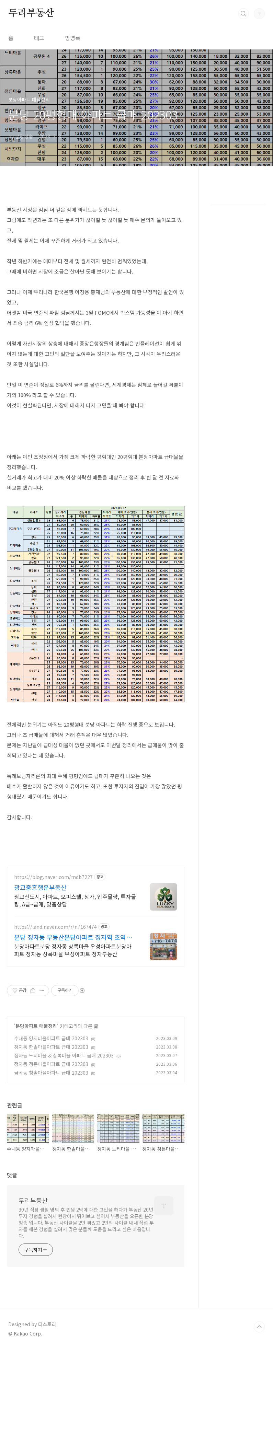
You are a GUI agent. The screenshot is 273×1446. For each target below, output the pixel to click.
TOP (259, 1326)
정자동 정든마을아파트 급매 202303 (51, 1064)
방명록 (72, 38)
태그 (39, 38)
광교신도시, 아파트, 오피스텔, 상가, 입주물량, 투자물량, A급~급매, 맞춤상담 (75, 900)
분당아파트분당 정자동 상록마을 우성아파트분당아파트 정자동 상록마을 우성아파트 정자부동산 (73, 950)
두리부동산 (31, 13)
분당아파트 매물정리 (36, 1025)
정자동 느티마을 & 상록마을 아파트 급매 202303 (64, 1055)
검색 (243, 14)
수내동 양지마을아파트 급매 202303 (51, 1038)
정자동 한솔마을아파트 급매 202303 (51, 1046)
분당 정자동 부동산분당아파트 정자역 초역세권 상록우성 (73, 937)
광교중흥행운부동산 (40, 887)
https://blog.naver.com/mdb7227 (53, 877)
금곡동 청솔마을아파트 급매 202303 (51, 1072)
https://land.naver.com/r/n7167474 (55, 927)
